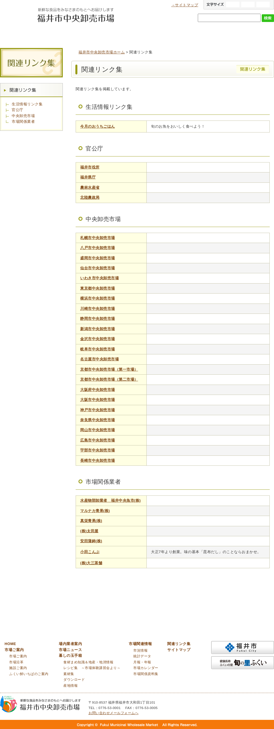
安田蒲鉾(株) (91, 541)
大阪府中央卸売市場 (97, 389)
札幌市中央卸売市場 (97, 238)
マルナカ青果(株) (95, 511)
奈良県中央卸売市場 (97, 420)
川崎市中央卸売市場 (97, 308)
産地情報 (70, 685)
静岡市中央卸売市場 (97, 318)
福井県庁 (88, 177)
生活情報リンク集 (27, 104)
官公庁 (17, 110)
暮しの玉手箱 (202, 34)
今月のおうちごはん (97, 126)
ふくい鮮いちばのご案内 (29, 674)
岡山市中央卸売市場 (97, 430)
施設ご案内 (18, 668)
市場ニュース (155, 34)
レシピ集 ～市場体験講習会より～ (91, 668)
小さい (263, 4)
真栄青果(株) (91, 521)
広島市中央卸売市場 (97, 440)
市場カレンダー (145, 668)
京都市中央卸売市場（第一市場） (109, 369)
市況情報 (140, 650)
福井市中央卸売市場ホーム (101, 52)
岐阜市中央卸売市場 (97, 349)
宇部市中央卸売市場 (97, 450)
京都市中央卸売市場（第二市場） (109, 379)
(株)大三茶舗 (91, 563)
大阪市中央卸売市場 (97, 399)
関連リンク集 (31, 90)
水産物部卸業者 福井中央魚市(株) (110, 500)
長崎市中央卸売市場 (97, 460)
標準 (248, 4)
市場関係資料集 (145, 674)
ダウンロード (74, 679)
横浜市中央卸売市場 (97, 298)
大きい (232, 4)
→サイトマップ (184, 5)
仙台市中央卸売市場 (97, 268)
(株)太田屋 (89, 531)
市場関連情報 (250, 34)
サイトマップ (178, 650)
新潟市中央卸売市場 (97, 329)
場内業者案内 (107, 34)
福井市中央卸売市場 (17, 19)
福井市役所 (90, 167)
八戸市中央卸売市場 (97, 248)
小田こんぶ (90, 552)
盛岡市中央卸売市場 (97, 258)
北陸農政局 (90, 197)
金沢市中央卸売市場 (97, 339)
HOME (10, 644)
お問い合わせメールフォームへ (113, 713)
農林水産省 (90, 187)
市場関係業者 (23, 121)
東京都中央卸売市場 (97, 288)
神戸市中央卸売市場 (97, 410)
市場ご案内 (60, 34)
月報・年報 (142, 662)
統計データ (142, 656)
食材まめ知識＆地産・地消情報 (88, 662)
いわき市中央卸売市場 (99, 278)
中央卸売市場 (23, 116)
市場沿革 (16, 662)
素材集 (68, 674)
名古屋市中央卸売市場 (99, 359)
